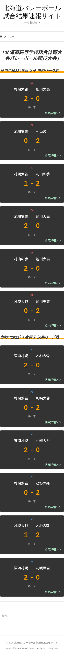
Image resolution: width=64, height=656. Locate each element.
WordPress (22, 648)
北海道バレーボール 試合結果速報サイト (36, 642)
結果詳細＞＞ (53, 113)
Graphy (39, 648)
